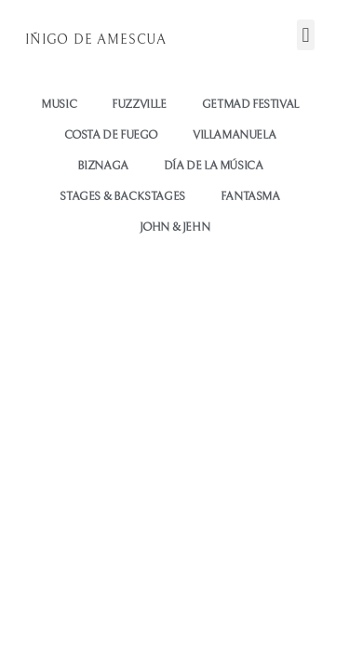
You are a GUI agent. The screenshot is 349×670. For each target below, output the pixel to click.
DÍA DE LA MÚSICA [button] (213, 166)
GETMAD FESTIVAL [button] (250, 105)
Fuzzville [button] (139, 105)
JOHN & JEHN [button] (175, 227)
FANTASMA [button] (250, 197)
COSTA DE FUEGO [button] (110, 135)
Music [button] (58, 105)
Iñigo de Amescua (96, 39)
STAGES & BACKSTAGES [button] (122, 197)
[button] (306, 35)
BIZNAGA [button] (102, 166)
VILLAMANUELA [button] (234, 135)
